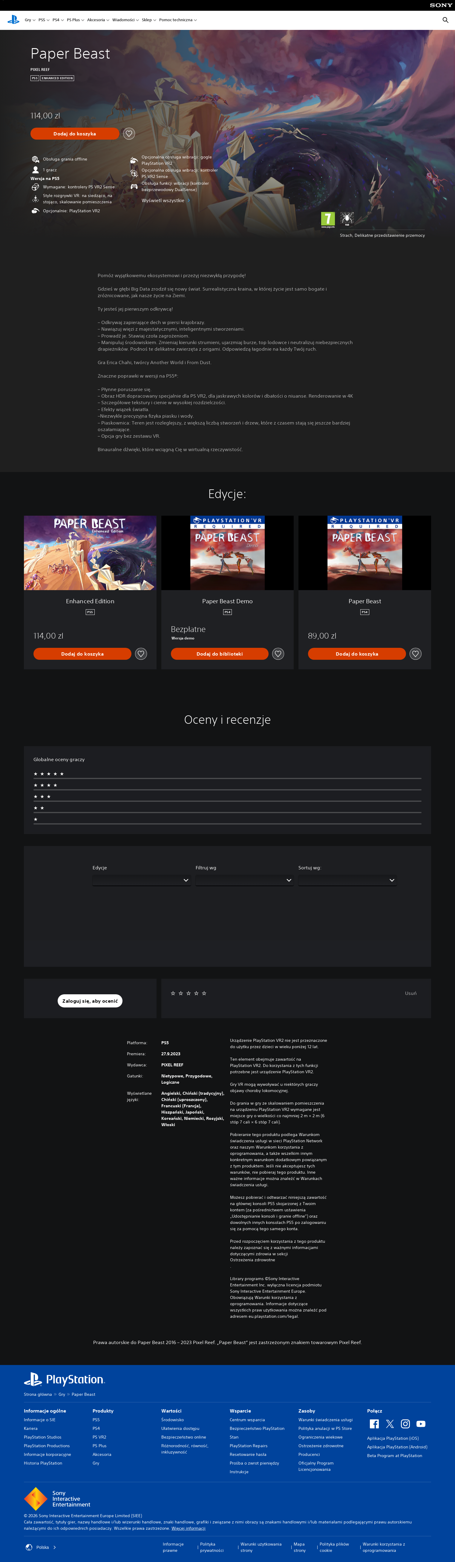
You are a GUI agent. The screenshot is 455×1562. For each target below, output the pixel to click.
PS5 (42, 20)
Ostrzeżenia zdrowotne (252, 1259)
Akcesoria (96, 20)
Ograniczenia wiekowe (320, 1437)
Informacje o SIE (40, 1419)
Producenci (309, 1454)
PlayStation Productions (47, 1445)
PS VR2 (99, 1437)
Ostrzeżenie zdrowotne (321, 1445)
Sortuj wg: (309, 868)
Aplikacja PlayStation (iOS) (393, 1438)
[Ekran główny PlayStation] (13, 20)
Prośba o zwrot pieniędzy (254, 1463)
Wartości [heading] (171, 1411)
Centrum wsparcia (247, 1419)
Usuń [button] (411, 993)
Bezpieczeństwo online (183, 1437)
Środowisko (172, 1419)
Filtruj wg (206, 868)
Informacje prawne (173, 1547)
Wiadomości (123, 20)
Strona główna (38, 1394)
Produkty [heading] (103, 1411)
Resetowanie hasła (248, 1454)
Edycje (100, 868)
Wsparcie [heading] (240, 1411)
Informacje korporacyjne (47, 1454)
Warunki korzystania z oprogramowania (384, 1547)
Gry (28, 20)
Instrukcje (239, 1471)
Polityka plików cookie (334, 1547)
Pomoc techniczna (175, 20)
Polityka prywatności (212, 1547)
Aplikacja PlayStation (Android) (397, 1447)
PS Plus (73, 20)
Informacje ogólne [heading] (45, 1411)
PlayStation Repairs (249, 1445)
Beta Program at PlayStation (394, 1455)
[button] (90, 1001)
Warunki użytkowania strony (261, 1547)
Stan (234, 1437)
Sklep (147, 20)
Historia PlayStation (43, 1463)
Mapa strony (300, 1547)
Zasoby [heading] (306, 1411)
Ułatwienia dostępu (180, 1428)
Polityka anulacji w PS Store (325, 1428)
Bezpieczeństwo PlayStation (257, 1428)
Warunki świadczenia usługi (325, 1419)
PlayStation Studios (43, 1437)
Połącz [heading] (374, 1411)
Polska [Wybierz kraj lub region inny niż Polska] (41, 1547)
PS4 (56, 20)
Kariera (31, 1428)
